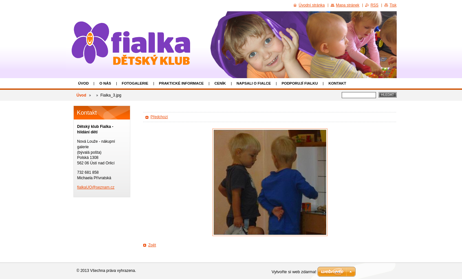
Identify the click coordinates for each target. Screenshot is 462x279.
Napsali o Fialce (254, 83)
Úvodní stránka (312, 5)
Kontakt (337, 83)
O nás (105, 83)
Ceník (220, 83)
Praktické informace (181, 83)
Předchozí (159, 117)
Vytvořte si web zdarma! (294, 271)
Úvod (83, 83)
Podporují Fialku (300, 83)
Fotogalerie (135, 83)
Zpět (152, 245)
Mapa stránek (348, 5)
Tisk (393, 5)
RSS (375, 5)
